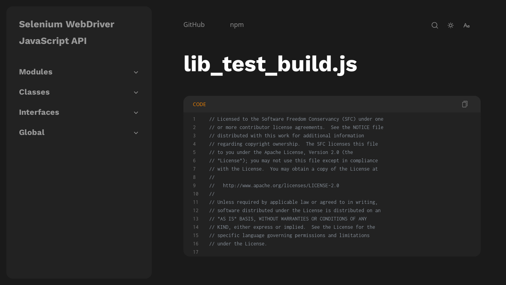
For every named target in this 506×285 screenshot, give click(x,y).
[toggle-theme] (450, 25)
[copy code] (465, 104)
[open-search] (435, 25)
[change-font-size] (466, 25)
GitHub (194, 24)
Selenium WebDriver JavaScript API (66, 32)
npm (237, 24)
